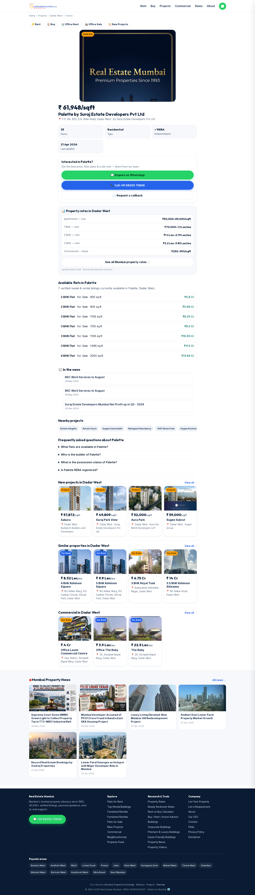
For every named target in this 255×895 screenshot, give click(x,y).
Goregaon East (149, 865)
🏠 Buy (51, 24)
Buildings (153, 821)
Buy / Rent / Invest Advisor (163, 816)
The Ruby (137, 650)
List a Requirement (199, 806)
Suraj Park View (107, 519)
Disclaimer (194, 837)
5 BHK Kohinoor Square (106, 584)
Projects (165, 6)
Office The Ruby (107, 650)
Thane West (188, 865)
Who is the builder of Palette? (81, 454)
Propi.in (151, 884)
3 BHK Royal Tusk (143, 583)
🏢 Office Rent (70, 24)
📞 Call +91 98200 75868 (127, 185)
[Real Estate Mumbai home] (43, 6)
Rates (199, 6)
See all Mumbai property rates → (127, 262)
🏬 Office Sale (93, 24)
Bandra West (38, 865)
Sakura (66, 519)
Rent (143, 6)
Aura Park (138, 519)
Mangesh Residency (139, 428)
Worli (74, 865)
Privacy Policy (196, 831)
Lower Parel (88, 865)
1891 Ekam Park (166, 428)
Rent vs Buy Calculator (161, 811)
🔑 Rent (36, 24)
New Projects (115, 826)
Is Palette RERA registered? (79, 470)
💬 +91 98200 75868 (47, 819)
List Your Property (198, 801)
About (211, 6)
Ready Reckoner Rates (161, 806)
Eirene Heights (68, 428)
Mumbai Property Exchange (119, 884)
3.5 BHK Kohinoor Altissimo (178, 584)
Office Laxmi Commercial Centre (74, 651)
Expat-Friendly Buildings (162, 837)
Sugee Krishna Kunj (191, 428)
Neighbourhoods (117, 837)
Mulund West (38, 872)
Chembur (206, 865)
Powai (104, 865)
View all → (191, 482)
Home (32, 15)
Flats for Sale (114, 821)
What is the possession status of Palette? (89, 462)
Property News (156, 842)
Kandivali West (79, 872)
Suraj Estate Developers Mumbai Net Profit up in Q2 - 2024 (127, 406)
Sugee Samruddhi (112, 428)
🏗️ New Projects (118, 24)
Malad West (170, 865)
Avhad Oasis (90, 428)
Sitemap (160, 884)
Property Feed (115, 842)
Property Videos (157, 847)
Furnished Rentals (117, 811)
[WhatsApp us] (222, 6)
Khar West (130, 865)
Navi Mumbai (118, 872)
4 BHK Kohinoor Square (71, 584)
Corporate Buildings (159, 826)
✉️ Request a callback (127, 195)
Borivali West (58, 872)
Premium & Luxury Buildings (164, 831)
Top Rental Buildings (119, 806)
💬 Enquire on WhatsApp (128, 175)
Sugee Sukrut (175, 519)
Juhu (116, 865)
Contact (192, 821)
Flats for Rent (115, 801)
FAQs (191, 826)
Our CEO (193, 816)
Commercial (183, 6)
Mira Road (99, 872)
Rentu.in (140, 884)
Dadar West (56, 15)
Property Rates (156, 801)
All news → (219, 680)
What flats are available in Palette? (84, 447)
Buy (153, 6)
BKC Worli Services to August (127, 379)
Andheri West (58, 865)
